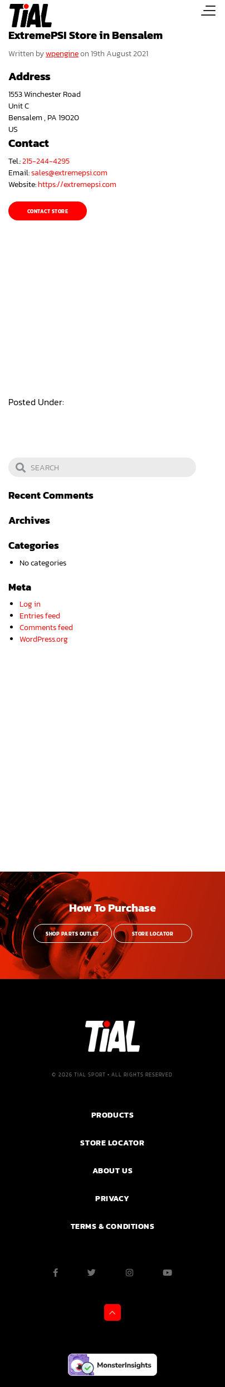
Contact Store (47, 211)
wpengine (62, 54)
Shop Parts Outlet (72, 934)
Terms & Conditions (113, 1226)
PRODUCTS (112, 1114)
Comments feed (46, 627)
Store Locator (152, 934)
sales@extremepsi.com (69, 173)
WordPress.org (43, 639)
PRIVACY (112, 1198)
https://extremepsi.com (77, 184)
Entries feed (39, 616)
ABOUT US (112, 1170)
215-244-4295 (46, 161)
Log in (30, 604)
